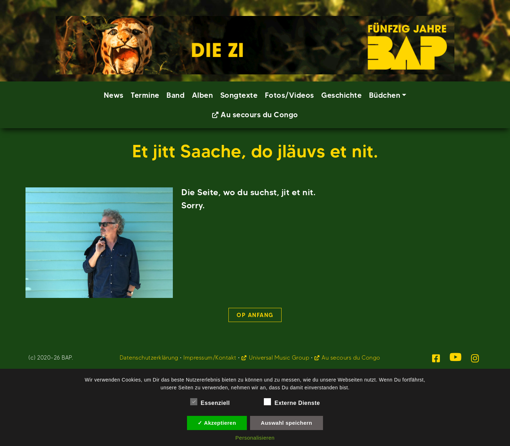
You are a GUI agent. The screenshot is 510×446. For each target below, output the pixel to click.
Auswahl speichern (286, 423)
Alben (202, 95)
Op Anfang (255, 314)
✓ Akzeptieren (217, 423)
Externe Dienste (292, 401)
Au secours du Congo (259, 114)
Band (175, 95)
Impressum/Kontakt (210, 357)
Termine (145, 95)
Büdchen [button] (385, 95)
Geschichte (341, 95)
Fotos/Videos (289, 95)
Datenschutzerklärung (149, 357)
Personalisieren (255, 438)
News (114, 95)
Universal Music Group (279, 357)
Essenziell (210, 401)
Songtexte (239, 95)
